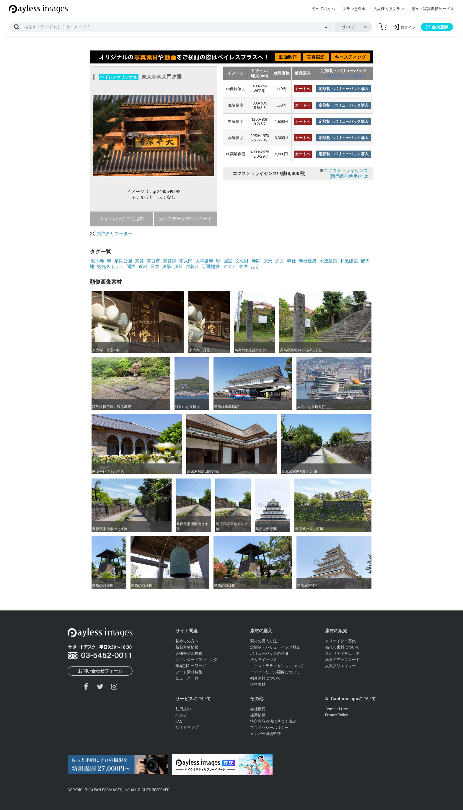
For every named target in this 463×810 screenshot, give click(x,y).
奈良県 (169, 261)
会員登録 (436, 27)
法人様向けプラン (388, 8)
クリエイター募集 (340, 641)
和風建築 (349, 261)
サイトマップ (186, 727)
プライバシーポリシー (269, 727)
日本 (154, 266)
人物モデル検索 (188, 653)
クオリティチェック (342, 653)
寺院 (256, 261)
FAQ (178, 721)
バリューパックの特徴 (269, 653)
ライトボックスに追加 (122, 218)
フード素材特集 (188, 672)
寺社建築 (308, 261)
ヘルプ (181, 715)
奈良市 (153, 261)
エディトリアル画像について (275, 672)
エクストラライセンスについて (277, 666)
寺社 (291, 261)
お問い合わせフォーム (100, 671)
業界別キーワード (190, 666)
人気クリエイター (340, 666)
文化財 (242, 261)
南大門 (186, 261)
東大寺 (97, 261)
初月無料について (265, 678)
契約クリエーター (114, 233)
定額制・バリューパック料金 (275, 647)
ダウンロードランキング (196, 659)
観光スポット (110, 266)
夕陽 (166, 266)
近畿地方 (211, 266)
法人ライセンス (263, 659)
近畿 (142, 266)
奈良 (139, 261)
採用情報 (257, 715)
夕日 (178, 266)
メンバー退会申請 (265, 733)
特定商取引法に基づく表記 (273, 721)
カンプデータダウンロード (185, 218)
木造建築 (328, 261)
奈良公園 (123, 261)
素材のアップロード (342, 659)
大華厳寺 (204, 261)
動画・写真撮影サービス (433, 8)
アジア (229, 266)
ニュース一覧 (186, 678)
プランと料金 (354, 8)
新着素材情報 (186, 647)
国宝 (228, 261)
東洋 (243, 266)
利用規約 (183, 709)
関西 (131, 266)
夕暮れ (192, 266)
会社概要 (257, 709)
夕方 (279, 261)
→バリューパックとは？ (343, 76)
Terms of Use (336, 709)
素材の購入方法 (263, 641)
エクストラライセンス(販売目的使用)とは (346, 173)
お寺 (255, 266)
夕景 (267, 261)
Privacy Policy (336, 715)
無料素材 (257, 684)
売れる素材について (342, 647)
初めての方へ (323, 8)
